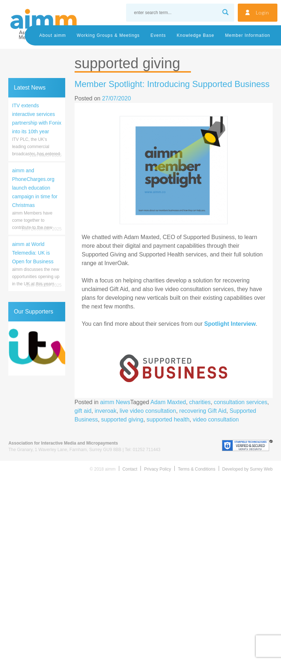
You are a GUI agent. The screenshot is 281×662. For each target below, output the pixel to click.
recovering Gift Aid (203, 411)
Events (158, 35)
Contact (129, 469)
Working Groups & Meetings (108, 35)
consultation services (241, 402)
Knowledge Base (195, 35)
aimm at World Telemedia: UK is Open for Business (32, 252)
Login (262, 12)
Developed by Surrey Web (247, 469)
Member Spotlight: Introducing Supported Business (172, 84)
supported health (168, 419)
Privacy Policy (157, 469)
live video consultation (148, 411)
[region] (36, 348)
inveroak (105, 411)
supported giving (122, 419)
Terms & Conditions (196, 469)
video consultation (216, 419)
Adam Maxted (168, 402)
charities (200, 402)
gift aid (83, 411)
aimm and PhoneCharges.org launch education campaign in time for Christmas (34, 188)
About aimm (52, 35)
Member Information (247, 35)
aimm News (115, 402)
